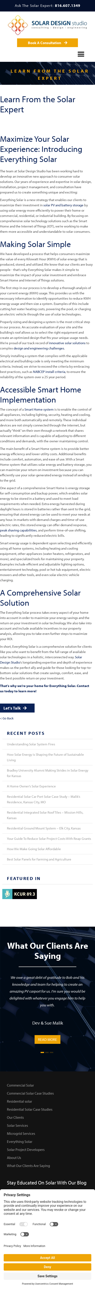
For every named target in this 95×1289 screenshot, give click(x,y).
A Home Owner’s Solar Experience (31, 786)
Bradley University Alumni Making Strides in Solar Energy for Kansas (47, 773)
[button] (81, 53)
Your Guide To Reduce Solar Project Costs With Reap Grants (49, 838)
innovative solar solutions (67, 343)
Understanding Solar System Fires (31, 744)
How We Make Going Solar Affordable (34, 849)
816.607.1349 (67, 5)
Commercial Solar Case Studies (30, 1093)
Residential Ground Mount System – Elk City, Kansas (44, 828)
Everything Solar (19, 1141)
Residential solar (19, 1101)
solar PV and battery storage (63, 205)
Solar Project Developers (26, 1149)
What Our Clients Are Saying (28, 1165)
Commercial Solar (20, 1085)
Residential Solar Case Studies (29, 1109)
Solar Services (17, 1125)
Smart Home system (39, 409)
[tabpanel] (47, 1009)
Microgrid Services (21, 1133)
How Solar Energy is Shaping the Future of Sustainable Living (45, 757)
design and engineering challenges (39, 348)
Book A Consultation (47, 42)
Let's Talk (15, 708)
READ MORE (47, 1039)
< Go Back (7, 718)
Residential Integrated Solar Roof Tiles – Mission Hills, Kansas (45, 815)
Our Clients (15, 1117)
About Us (14, 1157)
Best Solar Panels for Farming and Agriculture (39, 859)
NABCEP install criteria (49, 371)
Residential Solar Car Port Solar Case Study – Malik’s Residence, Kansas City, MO (43, 799)
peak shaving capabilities (18, 530)
